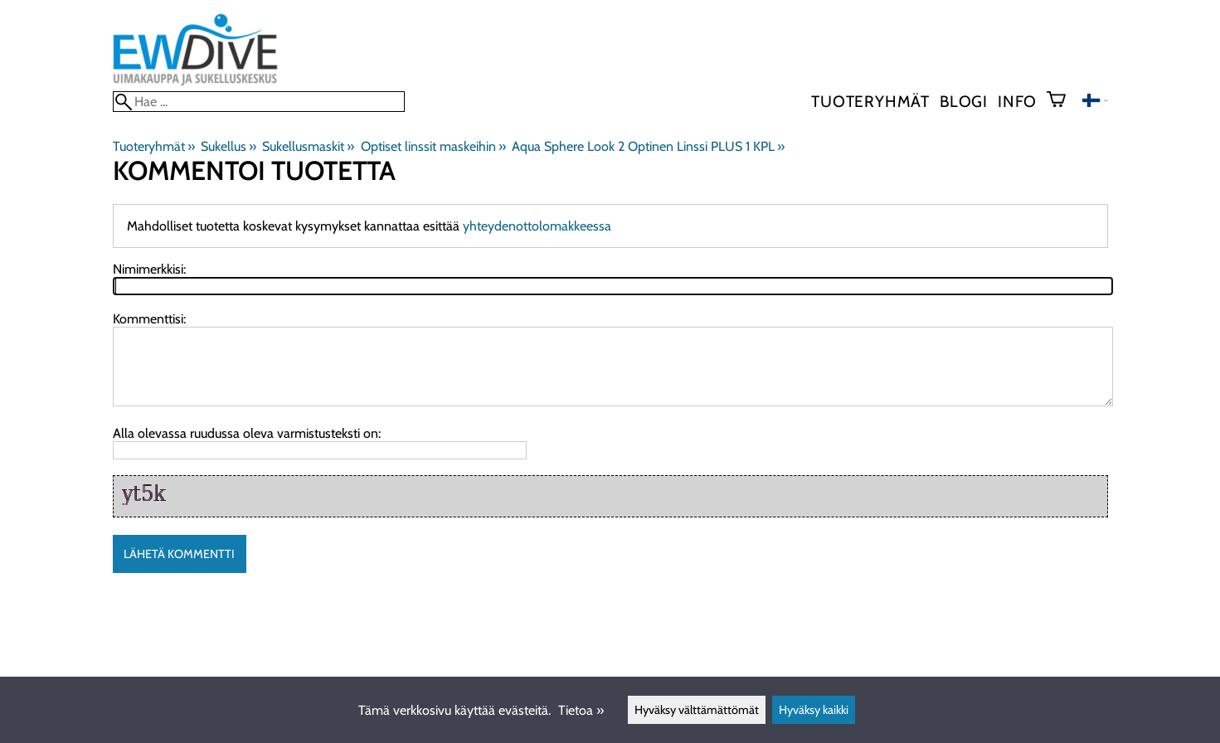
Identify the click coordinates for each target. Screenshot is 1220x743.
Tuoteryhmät (870, 101)
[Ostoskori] (1063, 101)
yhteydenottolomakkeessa (537, 226)
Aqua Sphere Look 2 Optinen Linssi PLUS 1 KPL (648, 146)
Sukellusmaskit (308, 146)
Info (1017, 101)
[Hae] (259, 101)
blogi (964, 101)
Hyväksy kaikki (813, 709)
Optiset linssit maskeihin (433, 146)
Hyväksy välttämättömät (696, 709)
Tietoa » (581, 710)
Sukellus (228, 146)
